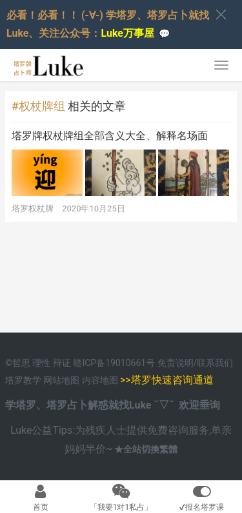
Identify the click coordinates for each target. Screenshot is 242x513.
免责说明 (175, 363)
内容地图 (100, 380)
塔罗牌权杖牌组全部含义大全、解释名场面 (110, 136)
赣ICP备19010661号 (114, 363)
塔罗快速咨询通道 (172, 380)
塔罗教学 (24, 380)
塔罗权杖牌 (33, 208)
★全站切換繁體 (145, 449)
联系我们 (215, 363)
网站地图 (62, 380)
